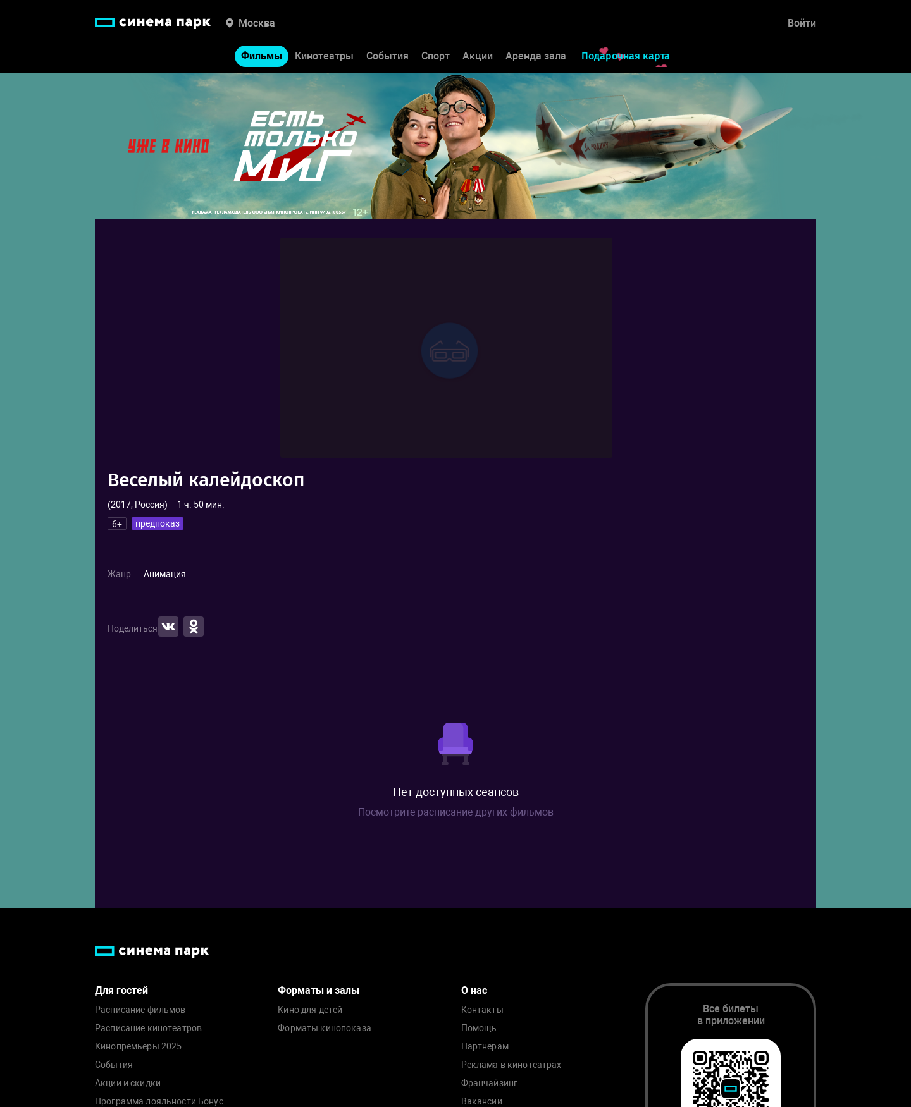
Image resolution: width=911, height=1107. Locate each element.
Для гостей (121, 990)
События (387, 56)
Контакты (482, 1010)
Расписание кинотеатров (148, 1028)
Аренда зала (535, 56)
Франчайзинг (489, 1083)
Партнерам (485, 1046)
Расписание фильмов (140, 1010)
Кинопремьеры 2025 (138, 1046)
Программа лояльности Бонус (159, 1101)
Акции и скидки (128, 1083)
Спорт (435, 56)
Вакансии (481, 1101)
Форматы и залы (318, 990)
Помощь (479, 1028)
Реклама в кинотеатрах (511, 1065)
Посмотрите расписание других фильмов (456, 812)
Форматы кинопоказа (324, 1028)
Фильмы (261, 56)
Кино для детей (310, 1010)
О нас (474, 990)
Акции (477, 56)
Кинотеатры (324, 56)
